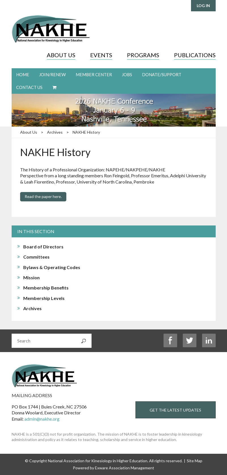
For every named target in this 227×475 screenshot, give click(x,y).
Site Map (194, 460)
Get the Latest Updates (175, 410)
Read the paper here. (43, 196)
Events (101, 55)
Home (22, 74)
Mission (31, 277)
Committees (36, 256)
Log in (203, 5)
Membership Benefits (46, 287)
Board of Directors (43, 246)
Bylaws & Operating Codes (51, 267)
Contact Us (29, 87)
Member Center (94, 74)
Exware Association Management (124, 467)
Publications (195, 55)
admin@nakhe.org (42, 418)
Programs (143, 55)
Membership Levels (44, 298)
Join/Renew (52, 74)
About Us (61, 55)
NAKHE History (86, 132)
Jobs (127, 74)
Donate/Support (161, 74)
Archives (55, 132)
